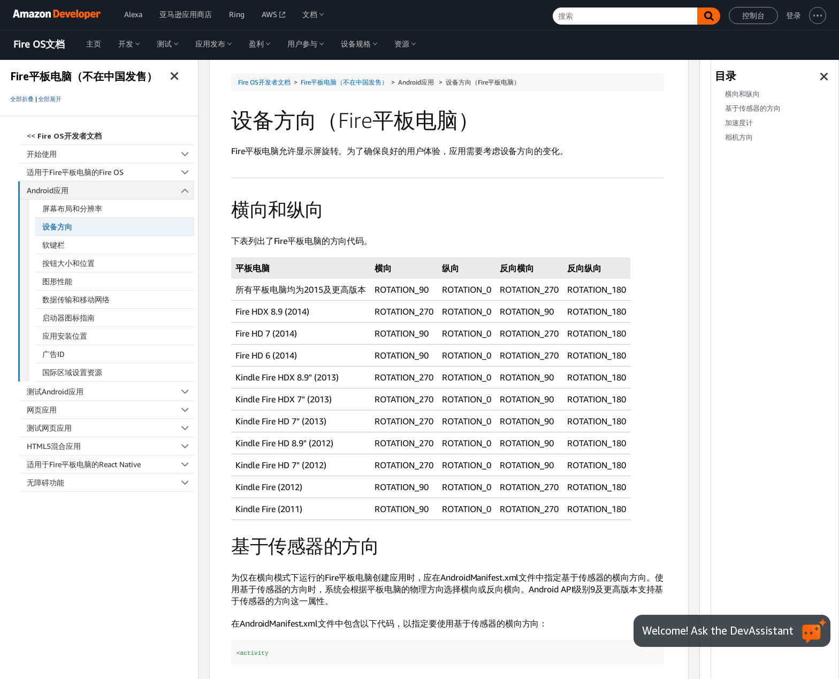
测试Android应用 (110, 391)
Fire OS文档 (39, 44)
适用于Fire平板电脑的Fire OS (110, 172)
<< (64, 135)
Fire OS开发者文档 (264, 82)
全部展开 (50, 99)
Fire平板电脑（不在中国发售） (344, 82)
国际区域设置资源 (72, 372)
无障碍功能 (110, 482)
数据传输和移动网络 (76, 299)
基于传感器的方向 (753, 108)
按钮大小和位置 (68, 263)
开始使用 (110, 154)
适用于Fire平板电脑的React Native (110, 464)
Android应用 (111, 190)
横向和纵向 (742, 94)
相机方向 (739, 137)
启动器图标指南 (68, 317)
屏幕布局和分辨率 (72, 208)
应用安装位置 (64, 335)
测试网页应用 (110, 428)
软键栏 (53, 244)
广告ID (53, 353)
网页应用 (110, 410)
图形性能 (57, 281)
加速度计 (739, 123)
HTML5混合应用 (110, 446)
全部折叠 (22, 99)
